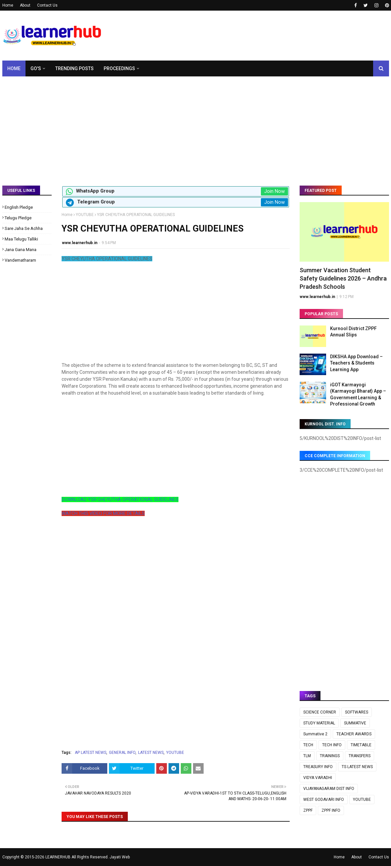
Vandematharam (20, 260)
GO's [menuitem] (35, 68)
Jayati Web (120, 857)
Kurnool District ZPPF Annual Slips (353, 332)
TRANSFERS (359, 756)
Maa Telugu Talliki (21, 239)
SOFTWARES (356, 712)
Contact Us (47, 5)
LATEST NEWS (151, 752)
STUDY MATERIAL (319, 723)
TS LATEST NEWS (357, 766)
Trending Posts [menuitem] (74, 68)
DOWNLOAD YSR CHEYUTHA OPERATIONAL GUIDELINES (120, 499)
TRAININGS (330, 756)
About (25, 5)
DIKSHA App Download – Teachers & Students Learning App (356, 363)
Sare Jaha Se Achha (24, 228)
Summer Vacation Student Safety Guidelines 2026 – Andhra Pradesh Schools (343, 278)
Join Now (274, 191)
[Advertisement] (195, 126)
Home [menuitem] (14, 68)
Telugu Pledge (18, 217)
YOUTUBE (85, 214)
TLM (307, 756)
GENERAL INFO (122, 752)
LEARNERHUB (58, 857)
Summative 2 (315, 734)
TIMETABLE (361, 745)
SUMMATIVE (355, 723)
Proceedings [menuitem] (119, 68)
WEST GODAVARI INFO (323, 799)
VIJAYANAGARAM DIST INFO (328, 788)
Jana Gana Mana (20, 249)
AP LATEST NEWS (90, 752)
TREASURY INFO (318, 766)
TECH (308, 745)
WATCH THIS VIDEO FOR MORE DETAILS (103, 513)
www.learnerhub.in (79, 242)
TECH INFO (332, 745)
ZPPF (308, 810)
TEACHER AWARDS (353, 734)
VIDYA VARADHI (317, 777)
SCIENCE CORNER (319, 712)
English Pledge (19, 207)
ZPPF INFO (330, 810)
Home (7, 5)
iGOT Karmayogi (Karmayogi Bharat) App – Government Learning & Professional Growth (358, 394)
